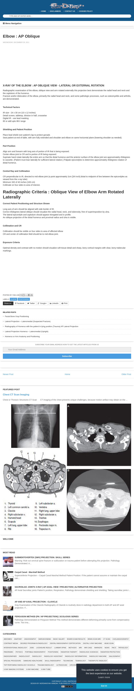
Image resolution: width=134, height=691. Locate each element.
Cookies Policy (86, 11)
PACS (114, 648)
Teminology (80, 661)
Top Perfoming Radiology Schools (19, 665)
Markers (98, 648)
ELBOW (13, 299)
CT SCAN (106, 639)
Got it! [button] (104, 686)
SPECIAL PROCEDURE (12, 661)
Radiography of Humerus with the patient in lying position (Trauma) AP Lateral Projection (41, 326)
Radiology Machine (97, 656)
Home (43, 11)
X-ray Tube (45, 669)
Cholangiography (121, 639)
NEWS (107, 648)
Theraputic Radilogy (97, 661)
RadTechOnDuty (75, 681)
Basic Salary (59, 639)
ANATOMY (18, 639)
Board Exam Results (76, 639)
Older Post (126, 374)
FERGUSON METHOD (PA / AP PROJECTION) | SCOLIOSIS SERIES (47, 616)
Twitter (32, 303)
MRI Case (88, 648)
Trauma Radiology (45, 665)
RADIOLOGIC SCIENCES (89, 652)
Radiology (37, 656)
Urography (75, 665)
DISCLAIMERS (55, 11)
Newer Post (8, 374)
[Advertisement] (24, 66)
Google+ (43, 303)
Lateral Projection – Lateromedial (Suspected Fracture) (28, 321)
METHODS (73, 648)
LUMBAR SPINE (60, 648)
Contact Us (70, 11)
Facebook (20, 303)
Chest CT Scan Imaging (16, 394)
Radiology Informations (76, 656)
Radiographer (10, 656)
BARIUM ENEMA (45, 639)
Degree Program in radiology (34, 643)
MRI (80, 648)
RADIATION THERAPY (69, 652)
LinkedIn (55, 303)
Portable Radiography (35, 652)
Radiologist (24, 656)
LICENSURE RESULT (44, 648)
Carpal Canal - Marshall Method (30, 572)
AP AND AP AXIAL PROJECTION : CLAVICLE (36, 602)
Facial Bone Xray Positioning (17, 316)
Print (65, 303)
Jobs (32, 648)
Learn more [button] (104, 677)
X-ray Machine (32, 669)
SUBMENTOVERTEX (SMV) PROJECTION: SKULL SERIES (42, 557)
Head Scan (109, 643)
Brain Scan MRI (94, 639)
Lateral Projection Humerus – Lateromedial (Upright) (26, 331)
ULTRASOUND (61, 665)
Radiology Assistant (53, 656)
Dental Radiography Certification (65, 643)
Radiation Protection (110, 652)
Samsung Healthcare (32, 661)
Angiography (30, 639)
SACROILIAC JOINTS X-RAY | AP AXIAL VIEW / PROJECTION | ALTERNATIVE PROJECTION (58, 587)
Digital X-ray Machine (92, 643)
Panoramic (8, 652)
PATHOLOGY (123, 648)
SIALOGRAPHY (114, 656)
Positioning (24, 299)
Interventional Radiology (15, 648)
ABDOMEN (8, 639)
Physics (19, 652)
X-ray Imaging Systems (14, 669)
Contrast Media (11, 643)
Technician (68, 661)
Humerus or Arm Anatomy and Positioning (22, 336)
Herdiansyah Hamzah (49, 683)
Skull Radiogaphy (53, 661)
